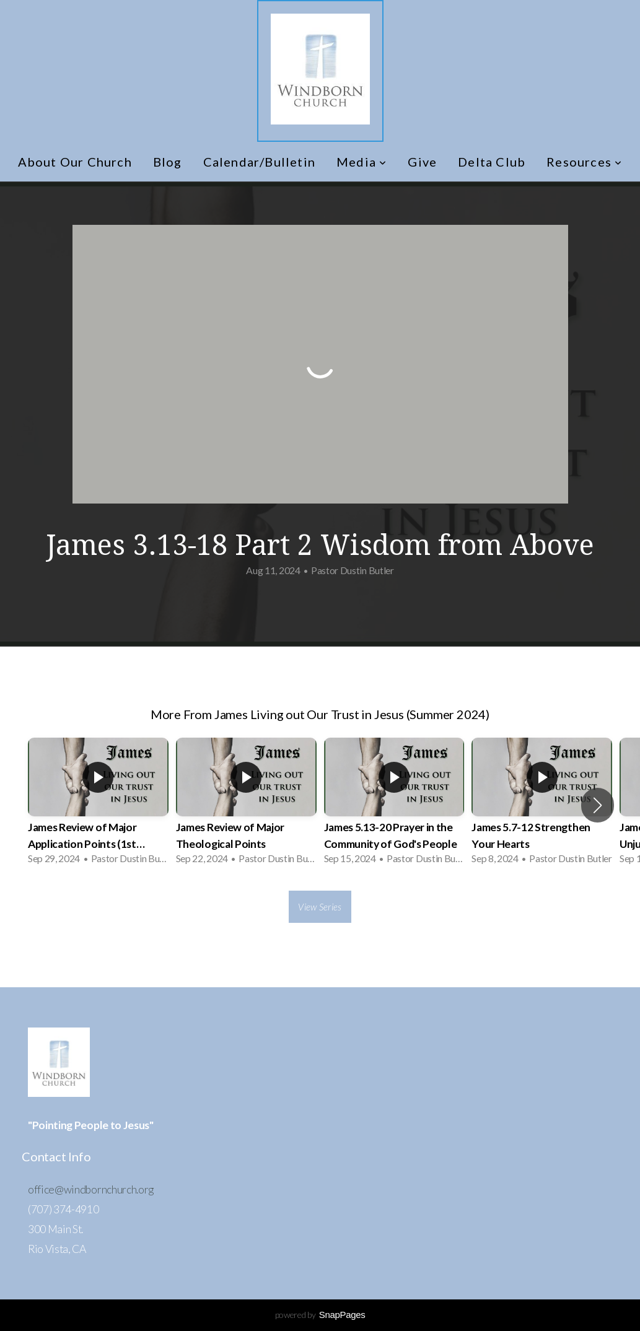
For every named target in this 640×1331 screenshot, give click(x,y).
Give (422, 161)
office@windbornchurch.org (91, 1189)
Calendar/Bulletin (259, 161)
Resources (584, 161)
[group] (98, 805)
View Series (319, 906)
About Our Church (75, 161)
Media (361, 161)
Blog (167, 161)
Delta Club (491, 161)
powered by (320, 1314)
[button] (597, 805)
